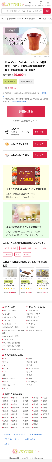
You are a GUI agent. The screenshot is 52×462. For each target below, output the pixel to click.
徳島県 (35, 414)
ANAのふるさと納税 (10, 327)
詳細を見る (12, 30)
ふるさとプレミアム (10, 324)
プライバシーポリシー (12, 439)
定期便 (29, 358)
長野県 (14, 427)
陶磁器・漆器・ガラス (29, 248)
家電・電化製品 (33, 368)
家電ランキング (33, 317)
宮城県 (5, 407)
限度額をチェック (30, 3)
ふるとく (7, 444)
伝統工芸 (7, 254)
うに (5, 372)
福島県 (5, 417)
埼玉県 (14, 398)
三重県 (25, 407)
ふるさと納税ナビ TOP (11, 19)
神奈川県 (15, 407)
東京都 (14, 404)
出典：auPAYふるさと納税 (41, 56)
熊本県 (44, 404)
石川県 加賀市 (10, 82)
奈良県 (25, 424)
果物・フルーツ (9, 378)
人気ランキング (33, 310)
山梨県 (14, 424)
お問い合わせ (29, 439)
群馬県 (5, 427)
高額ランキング (33, 320)
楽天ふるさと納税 (10, 310)
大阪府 (25, 417)
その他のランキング (34, 330)
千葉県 (14, 401)
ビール (5, 382)
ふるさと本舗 (8, 339)
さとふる (6, 320)
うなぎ (5, 368)
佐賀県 (44, 398)
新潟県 (14, 411)
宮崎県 (44, 411)
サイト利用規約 (35, 434)
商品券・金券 (32, 362)
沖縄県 (44, 417)
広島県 (35, 407)
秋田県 (5, 411)
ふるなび (6, 314)
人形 (17, 254)
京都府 (25, 414)
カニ (5, 365)
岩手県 (5, 404)
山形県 (5, 414)
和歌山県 (26, 427)
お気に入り (40, 3)
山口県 (35, 411)
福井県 (14, 421)
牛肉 (5, 358)
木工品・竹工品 (10, 248)
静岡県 (25, 401)
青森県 (5, 401)
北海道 (5, 398)
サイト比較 (8, 307)
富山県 (14, 414)
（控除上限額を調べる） (19, 102)
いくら (5, 362)
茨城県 (5, 421)
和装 (44, 248)
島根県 (35, 401)
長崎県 (44, 401)
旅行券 (29, 365)
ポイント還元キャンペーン (13, 349)
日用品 (29, 375)
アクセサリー (32, 382)
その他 (26, 254)
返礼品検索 (30, 19)
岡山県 (35, 404)
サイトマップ (19, 434)
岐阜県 (25, 398)
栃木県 (5, 424)
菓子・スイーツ (9, 385)
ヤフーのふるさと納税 (11, 343)
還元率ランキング (33, 314)
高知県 (35, 424)
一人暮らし (31, 324)
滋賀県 (25, 411)
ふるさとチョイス (10, 317)
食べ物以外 (31, 327)
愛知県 (25, 404)
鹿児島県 (45, 414)
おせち (5, 388)
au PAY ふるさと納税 (11, 336)
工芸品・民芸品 (26, 82)
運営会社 (7, 434)
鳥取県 (35, 398)
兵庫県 (25, 421)
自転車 (29, 372)
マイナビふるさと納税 (11, 346)
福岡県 (35, 427)
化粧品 (29, 378)
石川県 (14, 417)
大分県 (44, 407)
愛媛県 (35, 421)
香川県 (35, 417)
